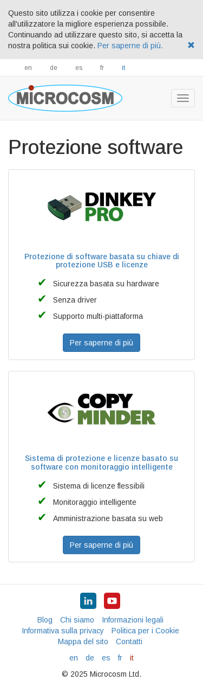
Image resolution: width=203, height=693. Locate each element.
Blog (45, 619)
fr (102, 68)
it (123, 68)
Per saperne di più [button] (101, 342)
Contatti (129, 641)
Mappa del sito (83, 641)
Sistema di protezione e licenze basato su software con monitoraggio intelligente (101, 462)
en (28, 68)
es (78, 68)
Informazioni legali (132, 619)
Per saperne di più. (130, 45)
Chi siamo (77, 619)
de (53, 68)
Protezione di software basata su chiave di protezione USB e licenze (101, 260)
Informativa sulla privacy (63, 630)
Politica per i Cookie (145, 630)
